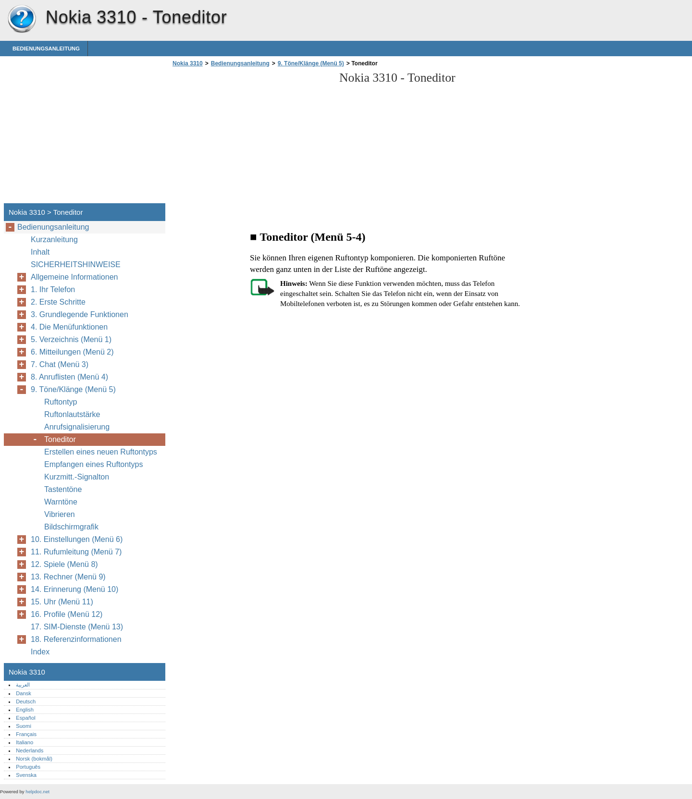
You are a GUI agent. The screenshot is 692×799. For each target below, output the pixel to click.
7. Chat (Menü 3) (59, 364)
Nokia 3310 (21, 19)
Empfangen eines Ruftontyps (93, 464)
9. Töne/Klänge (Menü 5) (311, 63)
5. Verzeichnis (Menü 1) (71, 339)
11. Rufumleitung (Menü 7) (76, 552)
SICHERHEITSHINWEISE (76, 264)
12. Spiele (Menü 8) (64, 564)
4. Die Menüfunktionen (69, 327)
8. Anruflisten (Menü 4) (69, 377)
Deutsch (26, 701)
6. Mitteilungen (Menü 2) (72, 352)
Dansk (23, 693)
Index (40, 652)
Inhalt (40, 252)
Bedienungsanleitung (46, 48)
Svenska (26, 775)
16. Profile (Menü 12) (66, 614)
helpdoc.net (37, 791)
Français (26, 734)
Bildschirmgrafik (71, 527)
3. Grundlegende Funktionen (79, 314)
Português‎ (28, 767)
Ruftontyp (60, 402)
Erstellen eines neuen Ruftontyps (100, 452)
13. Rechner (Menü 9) (68, 577)
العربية (23, 685)
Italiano (24, 742)
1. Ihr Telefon (53, 289)
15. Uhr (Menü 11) (62, 602)
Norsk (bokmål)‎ (34, 759)
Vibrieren (59, 514)
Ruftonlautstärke (72, 414)
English (25, 710)
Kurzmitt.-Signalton (76, 477)
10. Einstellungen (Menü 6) (77, 539)
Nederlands (29, 750)
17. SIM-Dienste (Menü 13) (77, 627)
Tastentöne (63, 489)
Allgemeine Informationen (74, 277)
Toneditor (60, 439)
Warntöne (60, 502)
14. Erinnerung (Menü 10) (74, 589)
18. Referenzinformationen (76, 639)
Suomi (23, 726)
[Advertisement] (251, 138)
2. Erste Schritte (58, 302)
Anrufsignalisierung (77, 427)
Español (25, 718)
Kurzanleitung (54, 239)
